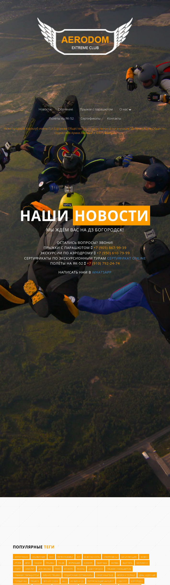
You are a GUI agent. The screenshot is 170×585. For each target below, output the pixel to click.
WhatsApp (101, 272)
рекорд (80, 569)
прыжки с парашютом (119, 569)
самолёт (29, 569)
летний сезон (50, 581)
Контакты (114, 118)
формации (74, 563)
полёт (17, 569)
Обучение (65, 109)
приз (57, 569)
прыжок (35, 581)
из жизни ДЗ (77, 581)
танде (61, 563)
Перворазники (65, 556)
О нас (125, 109)
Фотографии (21, 556)
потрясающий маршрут (101, 581)
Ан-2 (64, 581)
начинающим (129, 556)
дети (27, 563)
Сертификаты (90, 118)
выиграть (127, 563)
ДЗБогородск (95, 569)
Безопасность (92, 556)
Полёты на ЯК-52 (61, 118)
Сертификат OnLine (126, 258)
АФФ (51, 556)
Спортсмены (110, 556)
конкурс (68, 569)
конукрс (88, 563)
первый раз (20, 581)
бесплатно (142, 563)
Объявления (38, 556)
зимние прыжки (51, 575)
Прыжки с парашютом (96, 109)
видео (144, 556)
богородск (137, 581)
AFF (78, 556)
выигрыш (102, 563)
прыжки (50, 563)
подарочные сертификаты (78, 575)
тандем (38, 563)
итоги (17, 563)
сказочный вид (104, 575)
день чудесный (147, 575)
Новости (45, 109)
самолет (122, 581)
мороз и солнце (126, 575)
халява (114, 563)
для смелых (44, 569)
